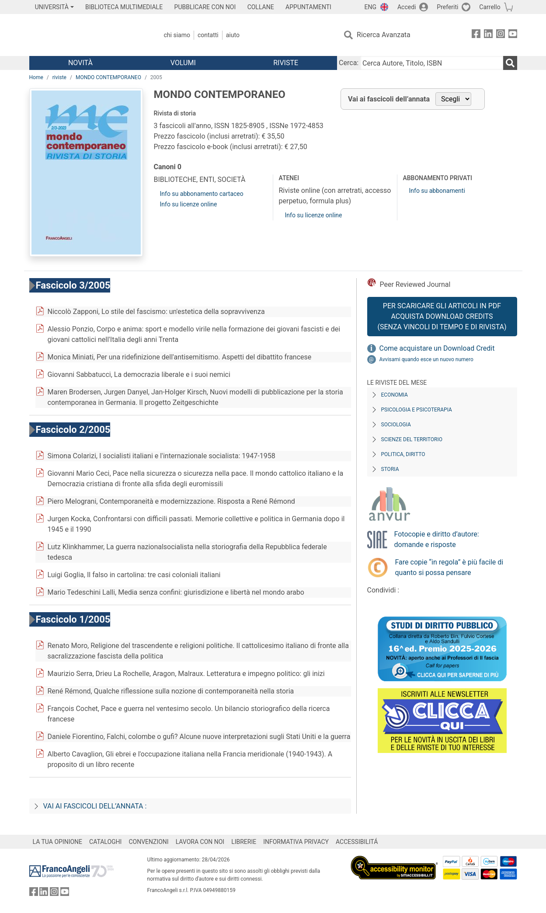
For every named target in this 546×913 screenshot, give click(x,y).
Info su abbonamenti (437, 190)
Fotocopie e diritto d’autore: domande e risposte (436, 539)
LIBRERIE (243, 841)
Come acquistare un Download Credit (437, 348)
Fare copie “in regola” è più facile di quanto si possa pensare (449, 567)
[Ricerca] (510, 63)
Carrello (489, 6)
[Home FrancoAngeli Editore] (87, 35)
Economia (394, 395)
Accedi (406, 6)
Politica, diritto (403, 454)
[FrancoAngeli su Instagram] (500, 35)
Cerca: (348, 63)
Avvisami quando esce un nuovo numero (426, 359)
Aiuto (233, 34)
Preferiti (447, 6)
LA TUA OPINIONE (58, 841)
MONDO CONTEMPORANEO (108, 77)
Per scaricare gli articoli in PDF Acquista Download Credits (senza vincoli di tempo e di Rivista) (441, 316)
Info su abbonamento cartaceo (201, 193)
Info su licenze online (188, 204)
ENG (370, 6)
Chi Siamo (177, 34)
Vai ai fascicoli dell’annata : (95, 806)
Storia (390, 469)
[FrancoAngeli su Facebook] (476, 35)
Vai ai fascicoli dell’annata (389, 99)
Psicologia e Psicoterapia (416, 410)
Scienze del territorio (412, 439)
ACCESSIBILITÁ (357, 841)
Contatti (208, 34)
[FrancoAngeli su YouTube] (512, 35)
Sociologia (396, 425)
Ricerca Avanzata (383, 35)
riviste (59, 77)
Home (36, 77)
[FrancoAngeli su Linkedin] (488, 35)
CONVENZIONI (148, 841)
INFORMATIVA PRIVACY (296, 841)
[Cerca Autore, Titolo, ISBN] (431, 63)
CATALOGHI (105, 841)
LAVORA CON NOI (200, 841)
